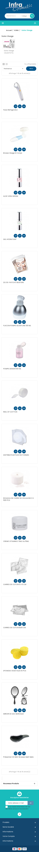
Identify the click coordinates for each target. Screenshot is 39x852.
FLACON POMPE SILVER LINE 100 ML (17, 325)
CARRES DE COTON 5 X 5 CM (14, 584)
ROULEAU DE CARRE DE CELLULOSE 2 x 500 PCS (18, 499)
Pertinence (14, 68)
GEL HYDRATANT (10, 239)
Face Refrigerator (10, 110)
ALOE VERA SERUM (10, 196)
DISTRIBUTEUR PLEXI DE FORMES (16, 455)
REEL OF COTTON (10, 412)
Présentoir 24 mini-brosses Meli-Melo (18, 757)
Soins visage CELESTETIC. (9, 51)
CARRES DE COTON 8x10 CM (14, 627)
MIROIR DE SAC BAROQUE (13, 714)
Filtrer (31, 69)
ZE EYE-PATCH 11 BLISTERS (13, 282)
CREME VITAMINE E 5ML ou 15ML (16, 541)
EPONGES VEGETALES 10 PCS (14, 671)
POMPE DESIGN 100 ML (12, 369)
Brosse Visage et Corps (12, 153)
